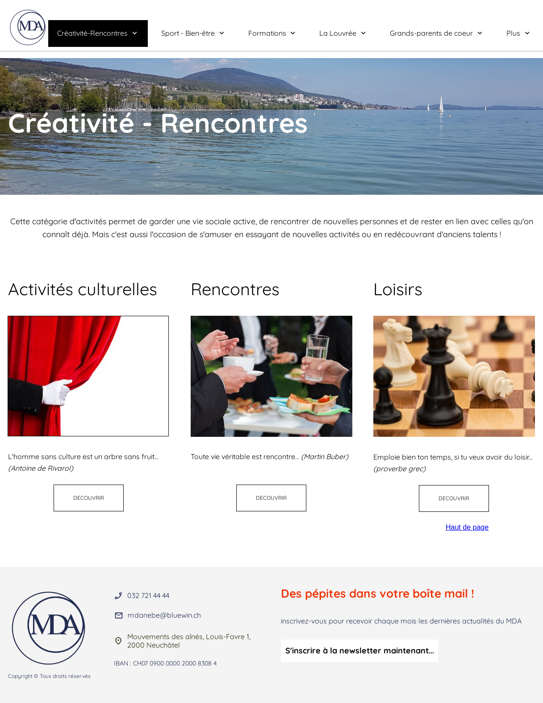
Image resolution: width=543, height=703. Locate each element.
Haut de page (467, 527)
